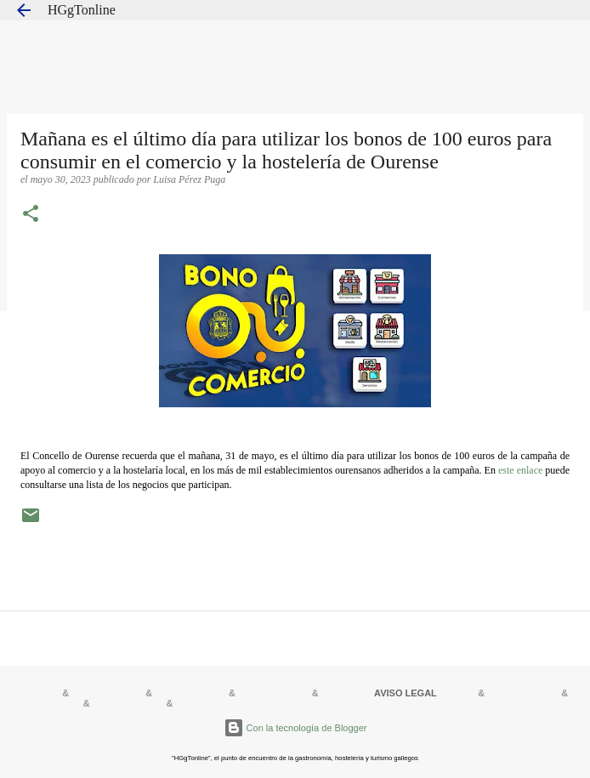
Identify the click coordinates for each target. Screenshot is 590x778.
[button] (30, 215)
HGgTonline (82, 10)
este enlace (520, 470)
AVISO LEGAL (405, 693)
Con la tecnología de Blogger (295, 728)
